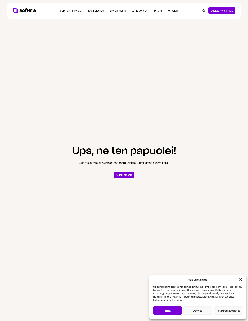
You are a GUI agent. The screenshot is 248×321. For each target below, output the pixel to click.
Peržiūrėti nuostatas (228, 311)
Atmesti (197, 311)
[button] (240, 279)
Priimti (167, 311)
